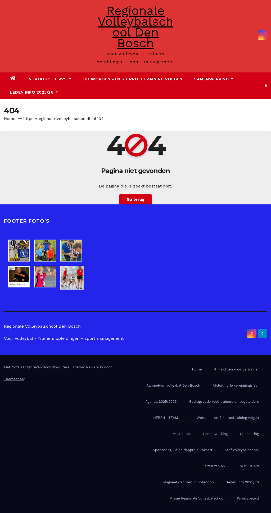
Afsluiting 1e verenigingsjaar (236, 385)
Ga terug (135, 199)
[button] (266, 85)
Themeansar (14, 379)
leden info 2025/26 (34, 92)
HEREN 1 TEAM (165, 418)
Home (9, 118)
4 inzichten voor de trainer (236, 369)
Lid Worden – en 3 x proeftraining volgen (132, 79)
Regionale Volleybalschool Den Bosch (135, 26)
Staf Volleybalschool (242, 450)
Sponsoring (249, 434)
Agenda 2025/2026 (161, 402)
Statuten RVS (216, 466)
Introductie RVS (49, 79)
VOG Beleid (249, 466)
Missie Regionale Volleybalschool (197, 498)
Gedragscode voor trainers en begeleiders (224, 402)
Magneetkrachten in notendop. (189, 482)
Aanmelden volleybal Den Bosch (173, 385)
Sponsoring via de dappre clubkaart (182, 450)
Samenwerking (213, 79)
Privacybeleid (248, 498)
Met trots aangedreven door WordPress (37, 367)
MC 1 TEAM (182, 434)
